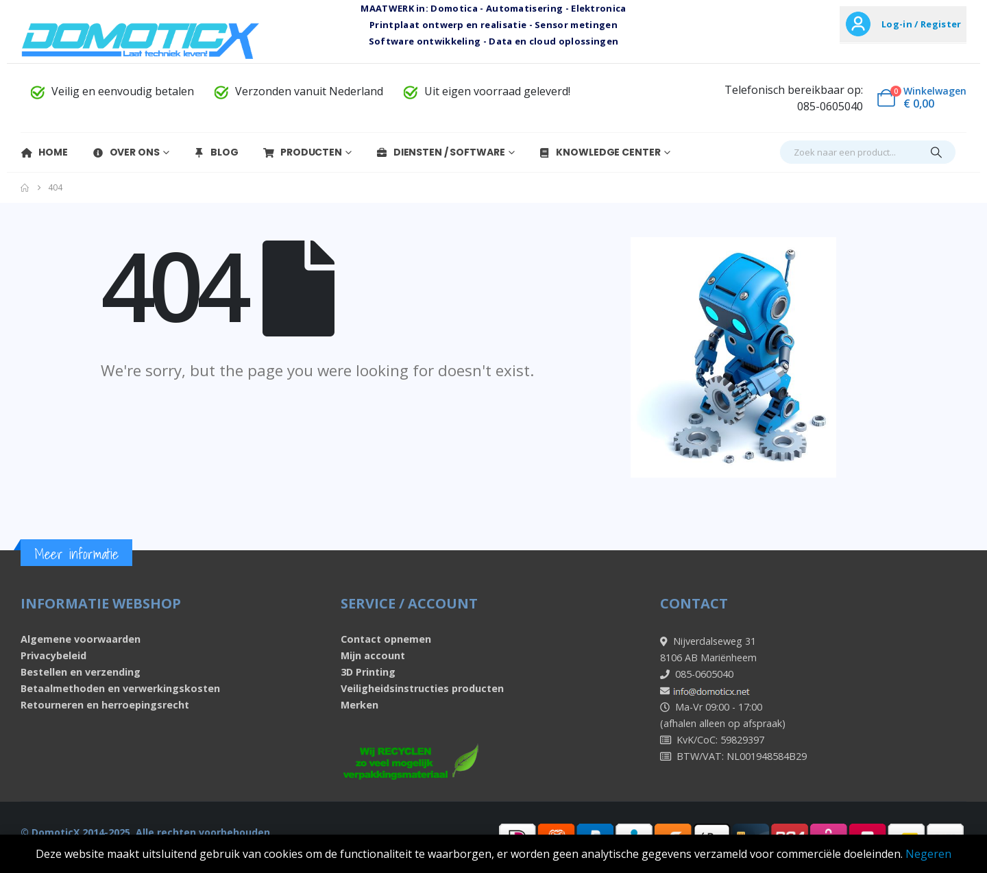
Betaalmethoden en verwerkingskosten (120, 688)
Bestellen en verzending (81, 671)
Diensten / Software (440, 152)
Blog (216, 152)
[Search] (936, 152)
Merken (359, 704)
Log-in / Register (921, 24)
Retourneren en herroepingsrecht (105, 704)
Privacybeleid (53, 655)
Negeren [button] (928, 853)
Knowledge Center (599, 152)
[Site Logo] (140, 40)
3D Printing (368, 671)
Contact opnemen (386, 638)
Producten (302, 152)
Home (44, 152)
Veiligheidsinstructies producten (422, 688)
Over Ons (126, 152)
